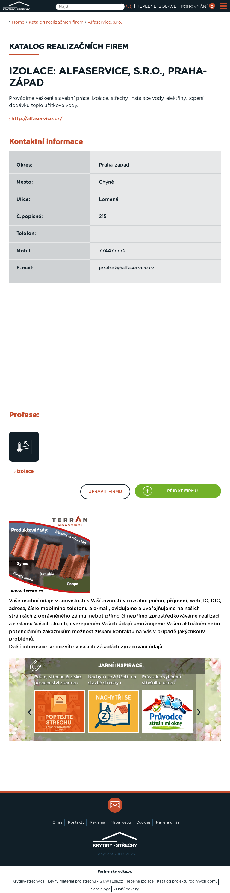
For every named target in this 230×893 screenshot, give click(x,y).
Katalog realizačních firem (56, 22)
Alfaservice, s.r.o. (105, 22)
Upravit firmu (105, 492)
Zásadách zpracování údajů (129, 646)
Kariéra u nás (167, 822)
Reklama (97, 822)
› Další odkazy (126, 889)
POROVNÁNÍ (198, 7)
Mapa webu (121, 822)
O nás (57, 822)
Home (18, 22)
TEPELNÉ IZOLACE (156, 6)
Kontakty (76, 822)
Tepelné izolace (140, 881)
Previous (31, 715)
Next (200, 715)
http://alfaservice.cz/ (36, 118)
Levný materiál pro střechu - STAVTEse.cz (85, 881)
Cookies (143, 822)
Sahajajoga (101, 889)
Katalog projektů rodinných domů (187, 881)
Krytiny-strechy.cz (28, 881)
